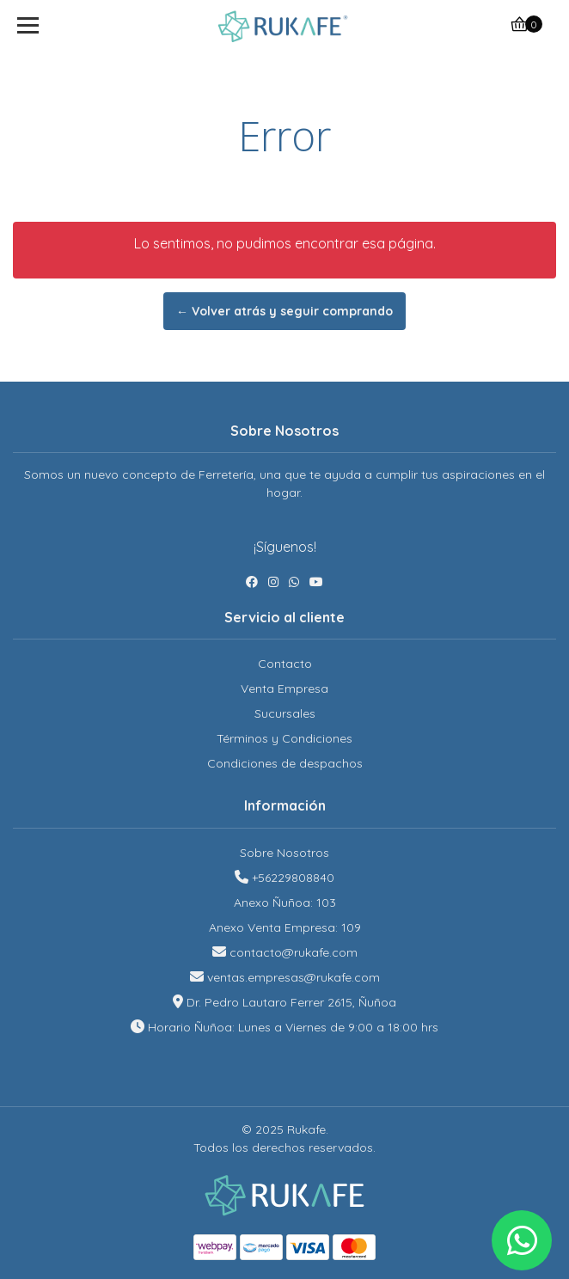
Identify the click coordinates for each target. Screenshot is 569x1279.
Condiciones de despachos (285, 763)
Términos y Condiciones (284, 738)
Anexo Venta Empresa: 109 (285, 927)
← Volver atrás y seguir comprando (284, 311)
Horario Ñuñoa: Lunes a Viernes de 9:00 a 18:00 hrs (293, 1027)
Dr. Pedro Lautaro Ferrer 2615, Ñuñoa (291, 1002)
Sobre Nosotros (284, 852)
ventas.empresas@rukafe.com (293, 977)
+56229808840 (293, 877)
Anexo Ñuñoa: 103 (285, 902)
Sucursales (284, 713)
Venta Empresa (284, 688)
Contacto (285, 663)
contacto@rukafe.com (293, 952)
